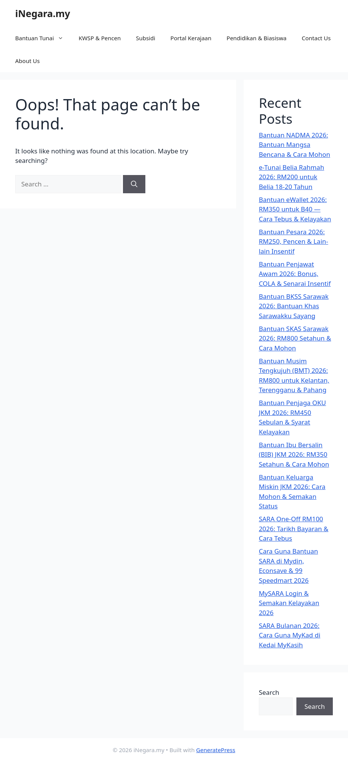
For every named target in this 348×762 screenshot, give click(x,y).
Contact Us (316, 38)
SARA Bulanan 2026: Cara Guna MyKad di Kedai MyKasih (289, 635)
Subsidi (145, 38)
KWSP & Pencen (100, 38)
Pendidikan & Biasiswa (257, 38)
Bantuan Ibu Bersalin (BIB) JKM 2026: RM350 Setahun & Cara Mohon (294, 454)
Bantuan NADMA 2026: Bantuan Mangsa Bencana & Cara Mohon (294, 145)
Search (269, 692)
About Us (27, 61)
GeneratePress (215, 750)
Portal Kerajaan (190, 38)
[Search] (134, 184)
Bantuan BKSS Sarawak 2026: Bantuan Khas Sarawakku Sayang (294, 306)
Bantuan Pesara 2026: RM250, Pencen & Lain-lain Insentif (293, 241)
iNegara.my (42, 13)
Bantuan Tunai (43, 38)
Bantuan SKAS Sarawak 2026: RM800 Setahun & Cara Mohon (295, 338)
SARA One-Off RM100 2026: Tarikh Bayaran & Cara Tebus (293, 528)
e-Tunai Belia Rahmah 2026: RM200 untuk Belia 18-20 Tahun (291, 177)
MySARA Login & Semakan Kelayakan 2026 (289, 603)
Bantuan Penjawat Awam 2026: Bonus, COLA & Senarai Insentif (295, 274)
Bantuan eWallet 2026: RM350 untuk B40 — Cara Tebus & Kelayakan (295, 209)
